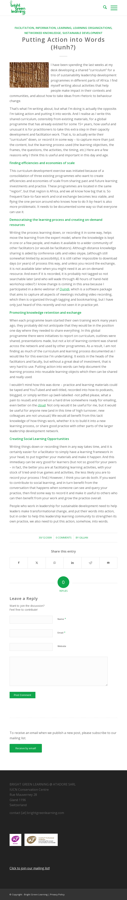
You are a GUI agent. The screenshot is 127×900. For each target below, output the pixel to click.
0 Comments (64, 537)
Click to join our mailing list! (30, 868)
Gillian (83, 537)
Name (62, 619)
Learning (64, 28)
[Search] (103, 8)
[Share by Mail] (108, 562)
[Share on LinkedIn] (72, 562)
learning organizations (92, 28)
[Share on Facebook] (19, 562)
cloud (42, 405)
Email (61, 632)
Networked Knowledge (42, 33)
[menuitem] (103, 8)
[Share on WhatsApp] (55, 562)
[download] (53, 8)
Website (62, 646)
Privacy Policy (57, 894)
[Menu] (112, 8)
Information (46, 28)
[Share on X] (37, 562)
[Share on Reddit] (90, 562)
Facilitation (24, 28)
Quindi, (65, 289)
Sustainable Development (82, 33)
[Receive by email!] (26, 748)
